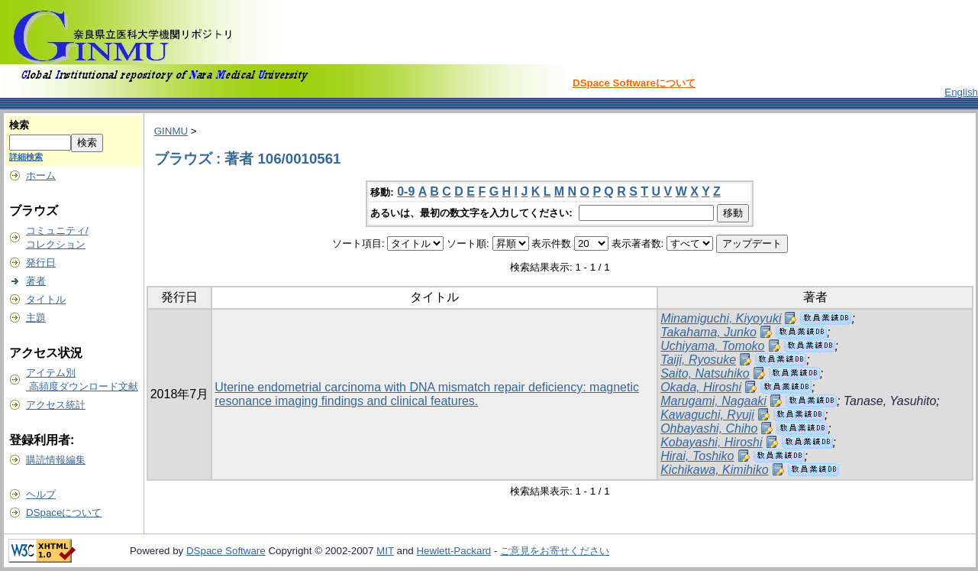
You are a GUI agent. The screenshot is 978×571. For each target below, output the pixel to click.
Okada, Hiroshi (700, 387)
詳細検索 (26, 156)
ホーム (41, 175)
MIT (385, 550)
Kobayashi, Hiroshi (711, 442)
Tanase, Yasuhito (890, 400)
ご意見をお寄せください (554, 550)
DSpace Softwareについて (634, 83)
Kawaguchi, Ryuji (707, 414)
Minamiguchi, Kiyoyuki (720, 318)
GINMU (171, 131)
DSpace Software (226, 550)
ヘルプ (41, 494)
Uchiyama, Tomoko (712, 345)
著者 (36, 281)
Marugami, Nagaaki (713, 400)
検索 (19, 125)
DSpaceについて (64, 512)
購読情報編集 (56, 460)
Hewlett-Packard (453, 550)
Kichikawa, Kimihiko (714, 469)
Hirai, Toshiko (697, 455)
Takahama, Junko (708, 332)
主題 (36, 317)
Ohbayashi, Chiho (708, 428)
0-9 (406, 191)
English (961, 92)
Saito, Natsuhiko (705, 373)
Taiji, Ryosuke (698, 359)
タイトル (46, 299)
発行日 (41, 262)
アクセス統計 (56, 404)
